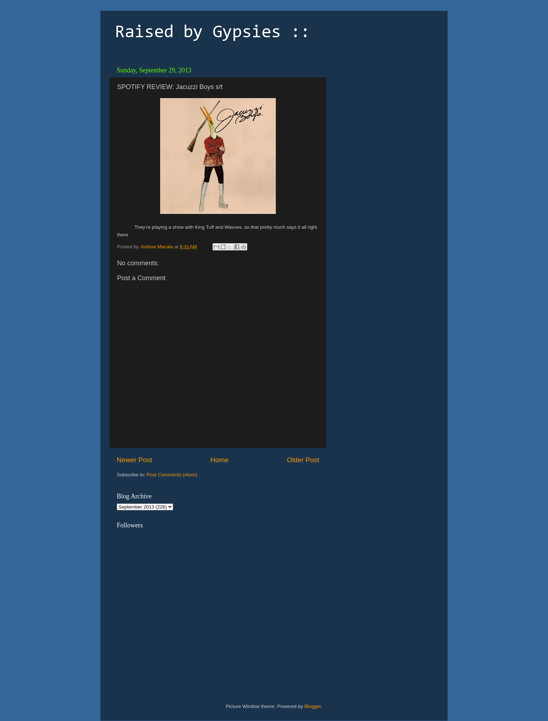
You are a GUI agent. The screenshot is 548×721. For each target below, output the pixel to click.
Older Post (303, 460)
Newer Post (134, 460)
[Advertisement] (380, 108)
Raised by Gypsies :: (212, 33)
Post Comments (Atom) (172, 474)
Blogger (312, 706)
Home (219, 460)
